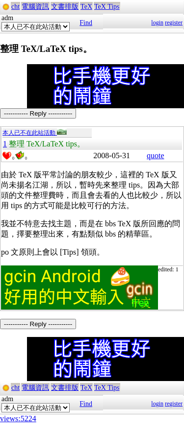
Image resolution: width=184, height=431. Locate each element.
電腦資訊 (35, 6)
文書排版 (65, 6)
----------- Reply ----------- (38, 113)
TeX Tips (107, 6)
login (157, 22)
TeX (86, 6)
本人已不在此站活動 (34, 132)
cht (15, 6)
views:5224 (18, 418)
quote (155, 155)
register (174, 22)
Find (85, 22)
